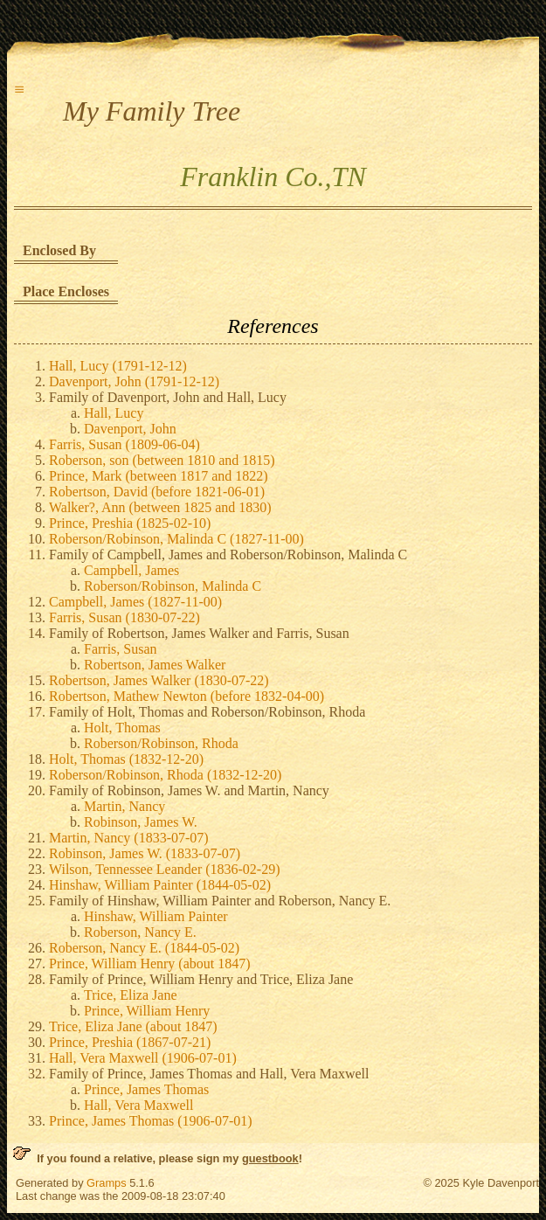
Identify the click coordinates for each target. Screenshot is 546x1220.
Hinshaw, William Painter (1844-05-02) (160, 884)
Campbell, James (131, 570)
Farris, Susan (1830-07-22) (124, 617)
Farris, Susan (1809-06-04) (124, 444)
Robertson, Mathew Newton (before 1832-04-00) (186, 696)
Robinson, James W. (140, 821)
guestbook (270, 1158)
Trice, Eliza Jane (130, 995)
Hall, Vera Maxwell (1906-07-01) (143, 1057)
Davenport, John (130, 428)
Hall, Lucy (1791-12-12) (118, 365)
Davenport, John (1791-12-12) (134, 381)
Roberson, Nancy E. (140, 932)
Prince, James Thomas (146, 1089)
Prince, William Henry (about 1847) (150, 963)
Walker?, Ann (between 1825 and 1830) (160, 507)
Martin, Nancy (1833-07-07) (129, 837)
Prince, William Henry (147, 1010)
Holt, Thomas (122, 727)
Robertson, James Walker (154, 664)
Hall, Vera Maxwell (138, 1105)
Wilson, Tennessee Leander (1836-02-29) (164, 869)
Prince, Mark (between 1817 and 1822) (158, 475)
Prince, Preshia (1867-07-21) (130, 1042)
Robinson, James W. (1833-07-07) (144, 853)
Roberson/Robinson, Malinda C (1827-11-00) (176, 538)
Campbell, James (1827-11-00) (135, 601)
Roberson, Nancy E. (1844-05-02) (144, 947)
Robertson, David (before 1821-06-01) (157, 491)
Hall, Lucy (113, 413)
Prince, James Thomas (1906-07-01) (150, 1120)
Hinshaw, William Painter (156, 916)
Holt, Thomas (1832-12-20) (126, 759)
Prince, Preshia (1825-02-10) (130, 523)
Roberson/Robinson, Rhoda (161, 743)
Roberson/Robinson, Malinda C (172, 586)
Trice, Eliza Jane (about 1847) (133, 1026)
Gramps (106, 1182)
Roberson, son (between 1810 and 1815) (162, 460)
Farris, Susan (120, 648)
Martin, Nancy (124, 806)
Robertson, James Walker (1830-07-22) (159, 680)
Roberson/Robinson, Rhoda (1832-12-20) (165, 774)
